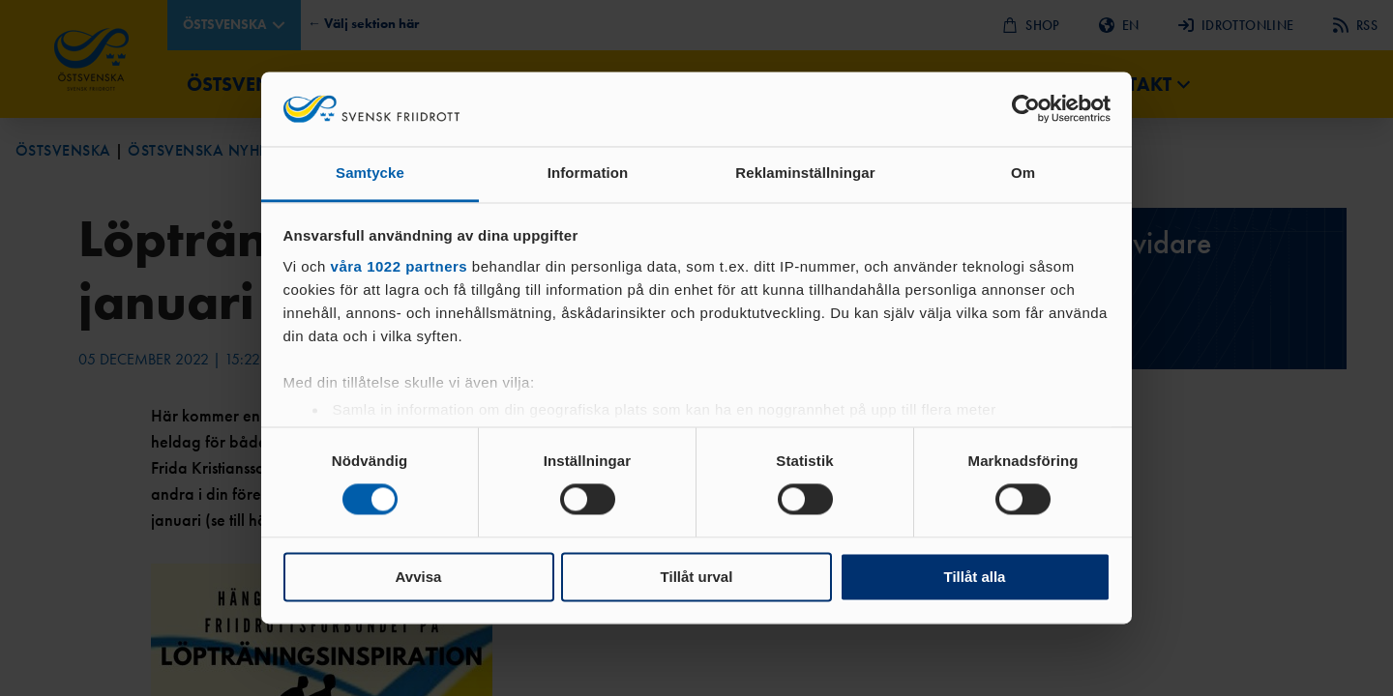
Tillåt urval (697, 576)
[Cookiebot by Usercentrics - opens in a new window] (1026, 109)
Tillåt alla (975, 576)
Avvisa (419, 576)
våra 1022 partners (399, 266)
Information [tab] (588, 172)
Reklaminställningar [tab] (804, 172)
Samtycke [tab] (370, 172)
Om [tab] (1023, 172)
